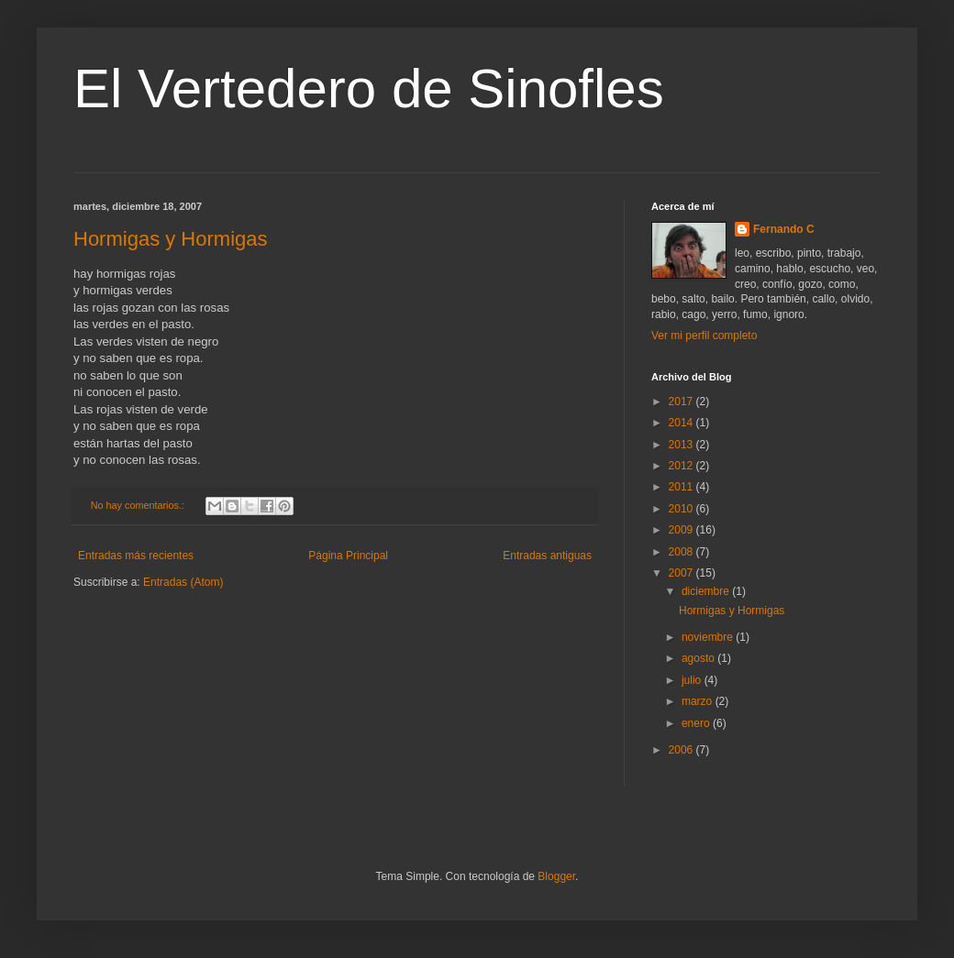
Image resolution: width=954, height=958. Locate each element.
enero (697, 723)
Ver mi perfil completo (704, 335)
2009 (682, 529)
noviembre (709, 637)
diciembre (707, 591)
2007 (682, 573)
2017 (682, 401)
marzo (699, 701)
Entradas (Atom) (183, 582)
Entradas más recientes (136, 555)
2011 (682, 486)
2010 (682, 508)
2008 (682, 551)
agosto (699, 658)
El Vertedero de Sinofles (368, 88)
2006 (682, 749)
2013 (682, 444)
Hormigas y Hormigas (170, 238)
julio (693, 680)
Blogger (556, 876)
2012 (682, 465)
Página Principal (348, 555)
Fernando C (784, 229)
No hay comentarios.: (139, 505)
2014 (682, 422)
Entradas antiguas (547, 555)
